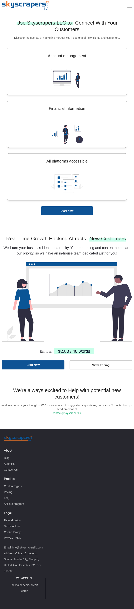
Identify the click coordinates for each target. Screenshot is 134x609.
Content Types (13, 486)
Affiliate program (14, 503)
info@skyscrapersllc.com (27, 547)
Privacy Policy (12, 538)
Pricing (8, 492)
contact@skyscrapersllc (66, 413)
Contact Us (11, 469)
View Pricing (101, 365)
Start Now (66, 210)
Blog (6, 457)
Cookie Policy (12, 532)
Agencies (9, 463)
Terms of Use (12, 526)
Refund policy (12, 520)
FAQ (6, 498)
